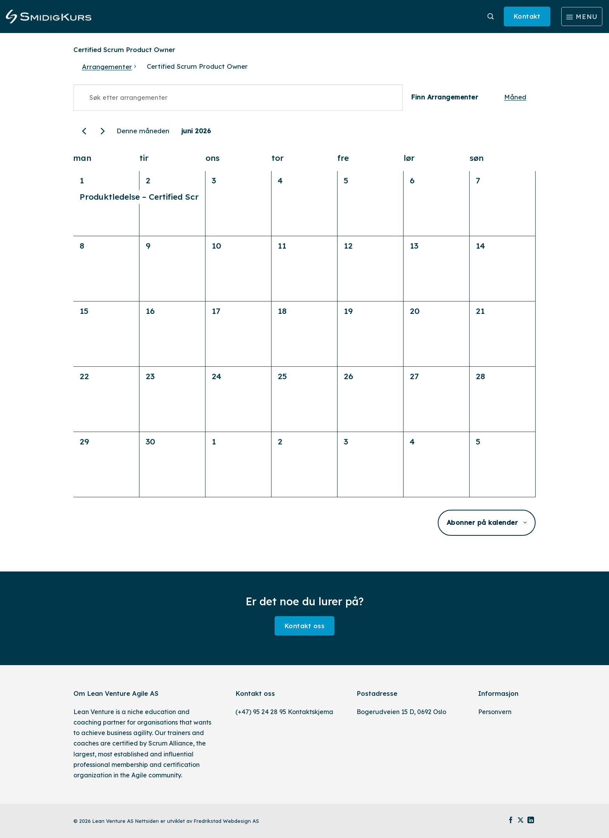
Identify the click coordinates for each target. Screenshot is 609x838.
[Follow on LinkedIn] (530, 820)
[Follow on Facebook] (511, 820)
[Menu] (581, 16)
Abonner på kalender (482, 522)
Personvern (495, 712)
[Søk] (490, 16)
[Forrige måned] (84, 131)
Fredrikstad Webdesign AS (226, 821)
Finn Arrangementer (444, 97)
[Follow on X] (520, 820)
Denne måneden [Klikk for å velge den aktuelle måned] (143, 131)
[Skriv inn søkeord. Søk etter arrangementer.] (238, 97)
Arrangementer (107, 67)
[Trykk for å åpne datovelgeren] (196, 131)
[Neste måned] (103, 131)
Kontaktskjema (310, 712)
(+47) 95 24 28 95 (260, 712)
